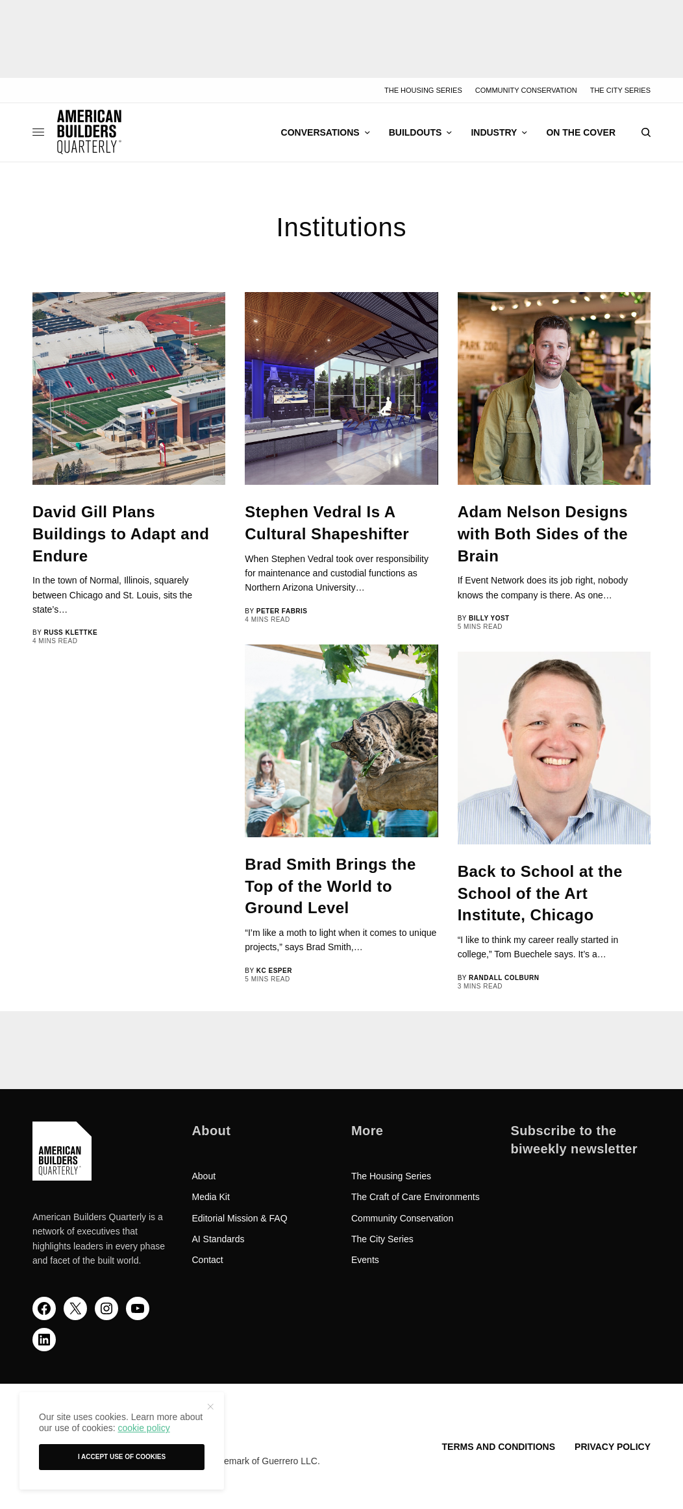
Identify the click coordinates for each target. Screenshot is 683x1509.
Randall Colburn (504, 977)
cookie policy (143, 1428)
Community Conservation (526, 90)
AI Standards (218, 1239)
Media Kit (211, 1197)
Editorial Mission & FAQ (240, 1218)
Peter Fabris (282, 611)
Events (365, 1260)
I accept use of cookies (122, 1456)
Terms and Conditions (498, 1447)
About (204, 1176)
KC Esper (274, 970)
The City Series (620, 90)
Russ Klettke (70, 632)
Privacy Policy (613, 1447)
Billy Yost (489, 618)
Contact (207, 1260)
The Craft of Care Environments (415, 1197)
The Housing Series (423, 90)
